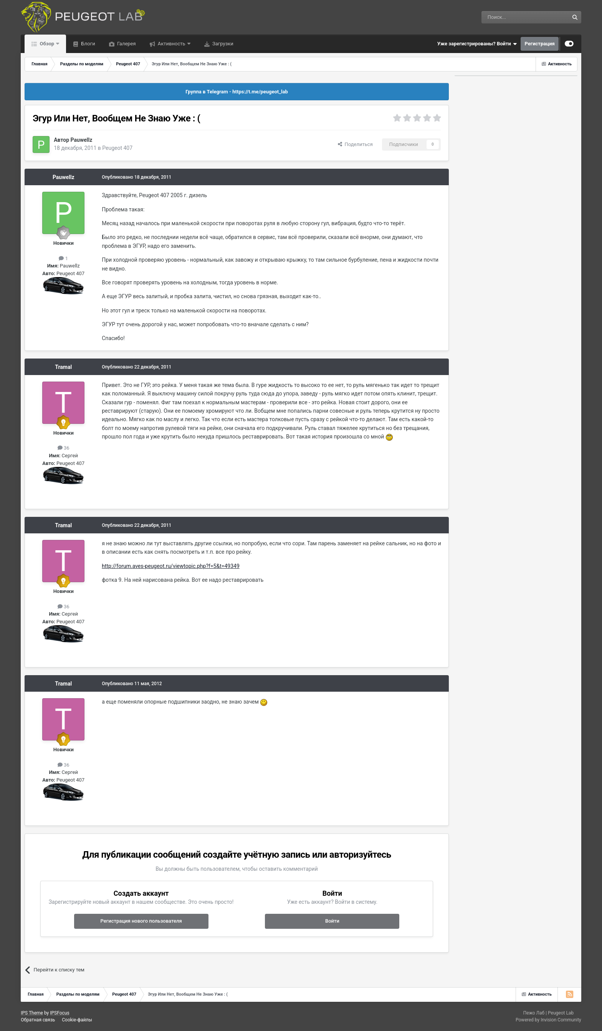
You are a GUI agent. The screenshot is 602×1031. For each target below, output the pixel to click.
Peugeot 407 (117, 148)
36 (63, 448)
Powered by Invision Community (548, 1020)
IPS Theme (32, 1013)
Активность (172, 43)
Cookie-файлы (77, 1020)
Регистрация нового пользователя (141, 921)
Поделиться (355, 144)
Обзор (46, 43)
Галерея (126, 43)
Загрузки (222, 43)
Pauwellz (82, 140)
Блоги (87, 43)
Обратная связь (38, 1020)
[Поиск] (507, 17)
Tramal (63, 367)
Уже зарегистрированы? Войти (477, 44)
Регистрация (539, 43)
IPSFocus (59, 1013)
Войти (332, 921)
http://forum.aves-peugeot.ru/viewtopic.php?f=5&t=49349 (171, 566)
